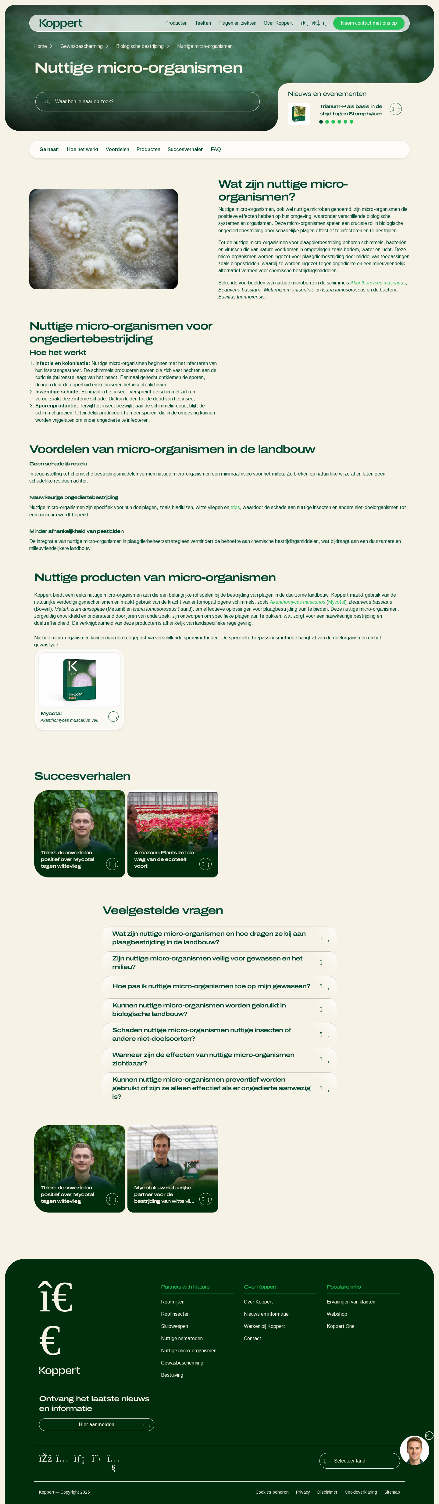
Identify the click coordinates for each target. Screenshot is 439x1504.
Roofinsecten (175, 1314)
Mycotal (336, 602)
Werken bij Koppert (264, 1326)
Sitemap (392, 1492)
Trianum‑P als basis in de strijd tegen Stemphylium (350, 110)
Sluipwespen (174, 1326)
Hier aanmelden (115, 1425)
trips (235, 507)
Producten (176, 23)
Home (40, 46)
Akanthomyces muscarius (378, 282)
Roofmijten (172, 1301)
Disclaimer (327, 1492)
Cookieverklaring (361, 1492)
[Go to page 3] (333, 122)
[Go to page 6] (351, 122)
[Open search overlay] (304, 23)
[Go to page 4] (339, 122)
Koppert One (341, 1326)
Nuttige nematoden (182, 1338)
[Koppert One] (315, 23)
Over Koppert (278, 23)
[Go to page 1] (321, 122)
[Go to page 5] (345, 122)
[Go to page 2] (327, 122)
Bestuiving (172, 1375)
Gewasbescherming (81, 46)
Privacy (303, 1492)
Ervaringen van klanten (351, 1301)
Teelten (203, 23)
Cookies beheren (272, 1492)
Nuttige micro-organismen (205, 46)
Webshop (337, 1314)
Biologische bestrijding (140, 46)
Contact (252, 1338)
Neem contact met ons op (369, 23)
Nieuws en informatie (266, 1314)
